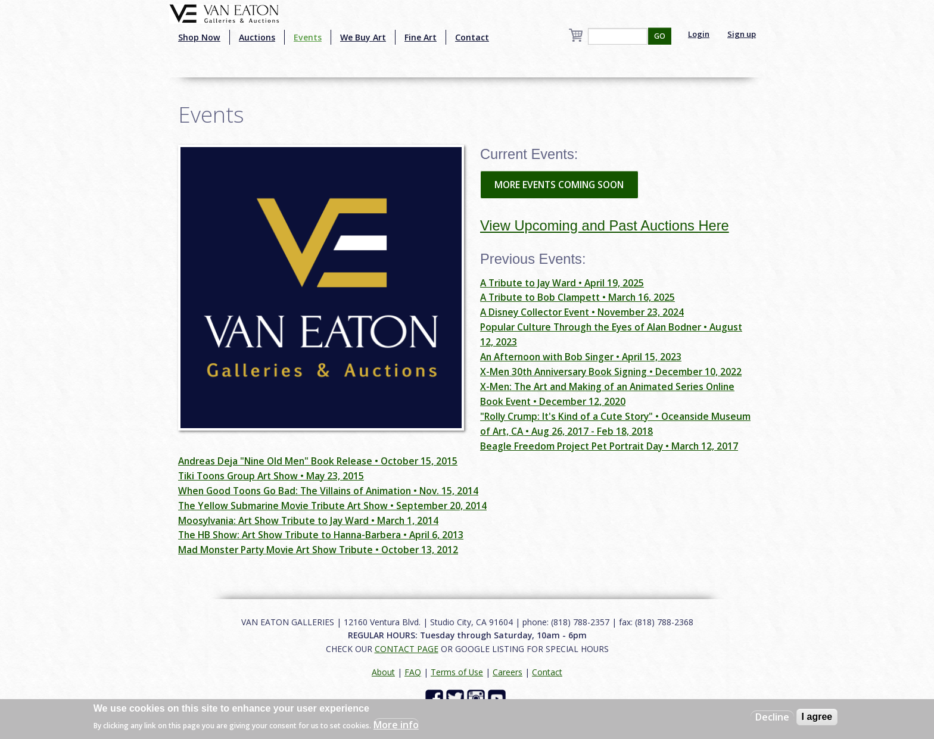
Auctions (257, 37)
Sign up (741, 34)
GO (659, 36)
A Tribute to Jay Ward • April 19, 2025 (562, 282)
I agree (817, 717)
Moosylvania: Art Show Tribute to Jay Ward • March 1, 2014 (308, 520)
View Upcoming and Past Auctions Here (604, 225)
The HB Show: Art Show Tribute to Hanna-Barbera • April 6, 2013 (320, 534)
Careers (507, 672)
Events (308, 37)
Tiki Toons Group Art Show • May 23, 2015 (271, 475)
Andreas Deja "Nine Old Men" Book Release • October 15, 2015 (317, 460)
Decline (772, 717)
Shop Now (199, 37)
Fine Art (420, 37)
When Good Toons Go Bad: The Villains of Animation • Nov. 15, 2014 (328, 490)
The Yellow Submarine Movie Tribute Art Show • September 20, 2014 (332, 505)
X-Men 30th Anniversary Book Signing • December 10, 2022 (611, 371)
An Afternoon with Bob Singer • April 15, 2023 (580, 356)
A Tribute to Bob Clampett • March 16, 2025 (577, 297)
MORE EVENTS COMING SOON (559, 184)
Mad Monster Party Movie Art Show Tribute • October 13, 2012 (318, 549)
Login (698, 34)
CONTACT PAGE (406, 648)
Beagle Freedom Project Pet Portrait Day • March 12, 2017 (609, 446)
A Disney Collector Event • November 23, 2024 (582, 312)
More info (396, 724)
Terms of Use (457, 672)
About (383, 672)
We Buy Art (363, 37)
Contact (472, 37)
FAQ (412, 672)
